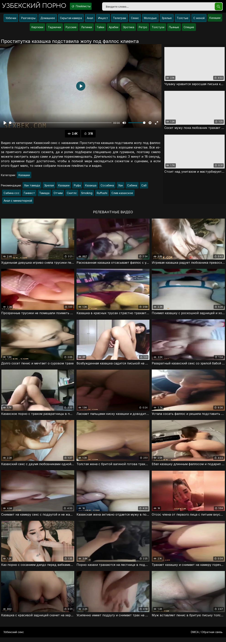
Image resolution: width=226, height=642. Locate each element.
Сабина (132, 187)
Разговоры (28, 20)
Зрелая (49, 187)
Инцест (103, 20)
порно (37, 6)
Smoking (86, 195)
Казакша (90, 187)
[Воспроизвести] (5, 125)
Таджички (54, 29)
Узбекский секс (13, 636)
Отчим (58, 195)
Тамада (44, 195)
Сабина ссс (11, 195)
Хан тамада (32, 187)
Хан (120, 187)
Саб (144, 187)
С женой (199, 20)
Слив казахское (122, 195)
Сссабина (107, 187)
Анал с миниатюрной (18, 202)
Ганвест (29, 195)
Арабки (113, 29)
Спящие (189, 29)
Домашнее (47, 20)
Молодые (150, 20)
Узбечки (11, 20)
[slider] (60, 125)
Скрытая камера (71, 20)
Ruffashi (102, 195)
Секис (135, 20)
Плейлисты (89, 6)
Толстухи (158, 29)
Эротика (128, 29)
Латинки (86, 29)
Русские (71, 29)
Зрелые (167, 20)
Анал (90, 20)
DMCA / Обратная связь (207, 636)
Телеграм (119, 20)
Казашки (214, 20)
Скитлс (72, 195)
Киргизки (37, 29)
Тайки (100, 29)
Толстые (182, 20)
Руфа (77, 187)
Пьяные (174, 29)
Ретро (143, 29)
